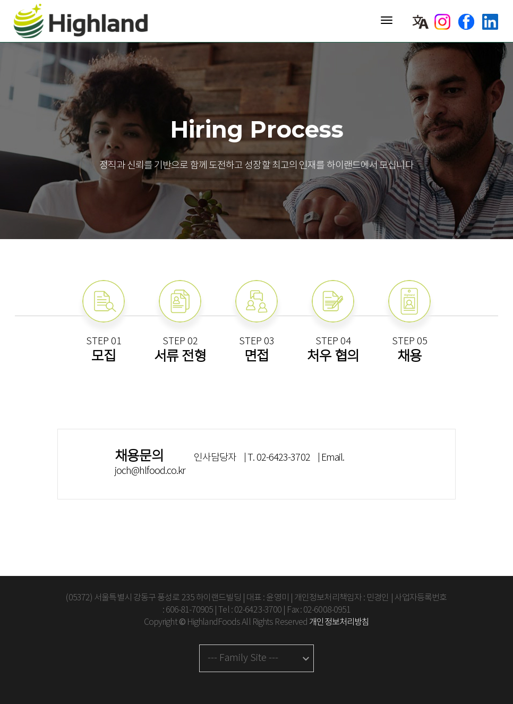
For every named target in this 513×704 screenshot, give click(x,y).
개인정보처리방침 (339, 622)
